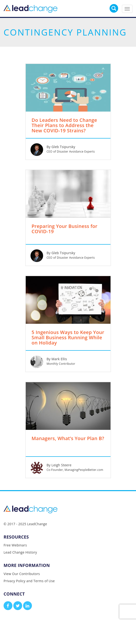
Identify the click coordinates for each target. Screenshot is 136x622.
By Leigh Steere (59, 465)
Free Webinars (15, 545)
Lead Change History (20, 552)
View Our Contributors (22, 573)
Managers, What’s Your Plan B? (68, 439)
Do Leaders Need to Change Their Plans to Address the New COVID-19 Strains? (64, 126)
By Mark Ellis (57, 359)
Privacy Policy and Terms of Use (29, 581)
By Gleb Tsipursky (61, 146)
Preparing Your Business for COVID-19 (65, 229)
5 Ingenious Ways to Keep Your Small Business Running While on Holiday (68, 338)
